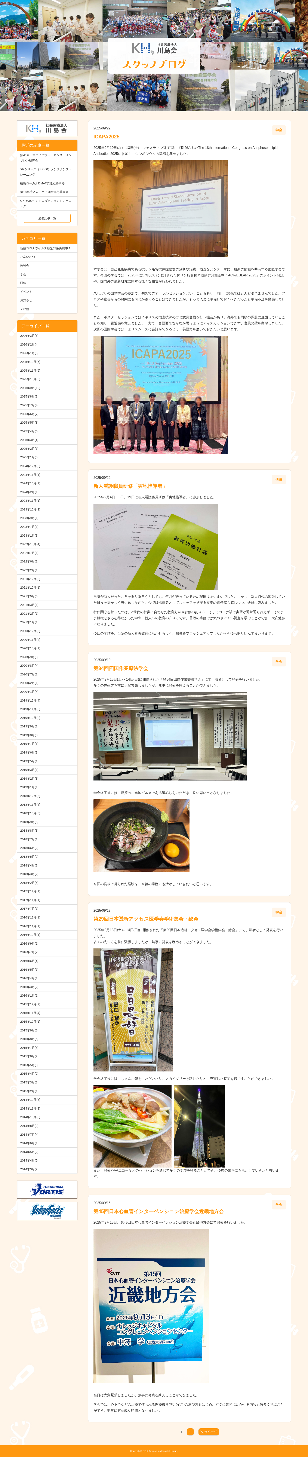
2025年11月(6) (30, 370)
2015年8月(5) (29, 1039)
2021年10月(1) (30, 587)
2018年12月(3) (30, 796)
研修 (23, 283)
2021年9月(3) (29, 596)
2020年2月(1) (29, 683)
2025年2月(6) (29, 448)
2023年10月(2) (30, 509)
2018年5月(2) (29, 856)
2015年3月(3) (29, 1082)
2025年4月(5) (29, 431)
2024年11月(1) (30, 474)
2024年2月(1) (29, 492)
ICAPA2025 (106, 136)
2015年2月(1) (29, 1091)
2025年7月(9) (29, 405)
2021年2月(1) (29, 613)
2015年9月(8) (29, 1030)
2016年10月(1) (30, 934)
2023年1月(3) (29, 535)
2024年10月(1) (30, 483)
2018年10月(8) (30, 813)
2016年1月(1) (29, 995)
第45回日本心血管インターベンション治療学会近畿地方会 (158, 1211)
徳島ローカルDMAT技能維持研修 (42, 183)
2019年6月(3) (29, 752)
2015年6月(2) (29, 1056)
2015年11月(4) (30, 1013)
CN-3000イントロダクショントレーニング (45, 203)
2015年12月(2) (30, 1004)
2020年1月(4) (29, 691)
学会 (23, 274)
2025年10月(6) (30, 379)
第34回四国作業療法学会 (120, 668)
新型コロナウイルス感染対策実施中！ (45, 248)
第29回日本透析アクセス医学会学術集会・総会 (145, 919)
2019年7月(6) (29, 743)
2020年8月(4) (29, 665)
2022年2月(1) (29, 570)
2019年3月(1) (29, 770)
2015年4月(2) (29, 1073)
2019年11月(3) (30, 709)
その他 (24, 309)
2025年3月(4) (29, 440)
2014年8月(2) (29, 1126)
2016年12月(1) (30, 917)
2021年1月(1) (29, 622)
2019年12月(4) (30, 700)
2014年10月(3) (30, 1117)
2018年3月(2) (29, 874)
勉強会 (24, 265)
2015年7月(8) (29, 1047)
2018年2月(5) (29, 882)
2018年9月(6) (29, 822)
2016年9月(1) (29, 943)
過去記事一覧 (47, 218)
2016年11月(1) (30, 926)
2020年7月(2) (29, 674)
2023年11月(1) (30, 500)
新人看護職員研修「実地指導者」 (130, 486)
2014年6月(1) (29, 1143)
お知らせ (26, 300)
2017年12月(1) (30, 891)
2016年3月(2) (29, 987)
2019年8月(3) (29, 735)
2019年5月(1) (29, 761)
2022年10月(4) (30, 544)
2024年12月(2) (30, 466)
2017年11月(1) (30, 900)
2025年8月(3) (29, 396)
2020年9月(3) (29, 657)
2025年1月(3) (29, 457)
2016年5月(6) (29, 969)
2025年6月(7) (29, 414)
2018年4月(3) (29, 865)
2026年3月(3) (29, 335)
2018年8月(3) (29, 830)
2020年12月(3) (30, 631)
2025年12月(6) (30, 362)
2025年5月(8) (29, 422)
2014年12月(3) (30, 1099)
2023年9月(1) (29, 518)
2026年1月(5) (29, 353)
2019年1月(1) (29, 787)
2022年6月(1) (29, 561)
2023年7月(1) (29, 526)
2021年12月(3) (30, 579)
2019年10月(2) (30, 718)
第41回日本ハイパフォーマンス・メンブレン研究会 (45, 157)
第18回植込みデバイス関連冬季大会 (44, 192)
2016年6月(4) (29, 961)
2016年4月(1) (29, 978)
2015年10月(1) (30, 1021)
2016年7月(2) (29, 952)
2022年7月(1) (29, 553)
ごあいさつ (27, 256)
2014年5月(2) (29, 1152)
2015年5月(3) (29, 1065)
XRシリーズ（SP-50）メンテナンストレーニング (46, 172)
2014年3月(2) (29, 1169)
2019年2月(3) (29, 778)
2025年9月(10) (30, 388)
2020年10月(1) (30, 648)
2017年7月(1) (29, 908)
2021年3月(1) (29, 605)
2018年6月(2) (29, 848)
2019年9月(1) (29, 726)
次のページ (208, 1432)
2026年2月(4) (29, 344)
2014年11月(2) (30, 1108)
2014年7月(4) (29, 1134)
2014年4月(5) (29, 1160)
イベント (26, 291)
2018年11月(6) (30, 804)
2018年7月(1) (29, 839)
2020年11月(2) (30, 639)
